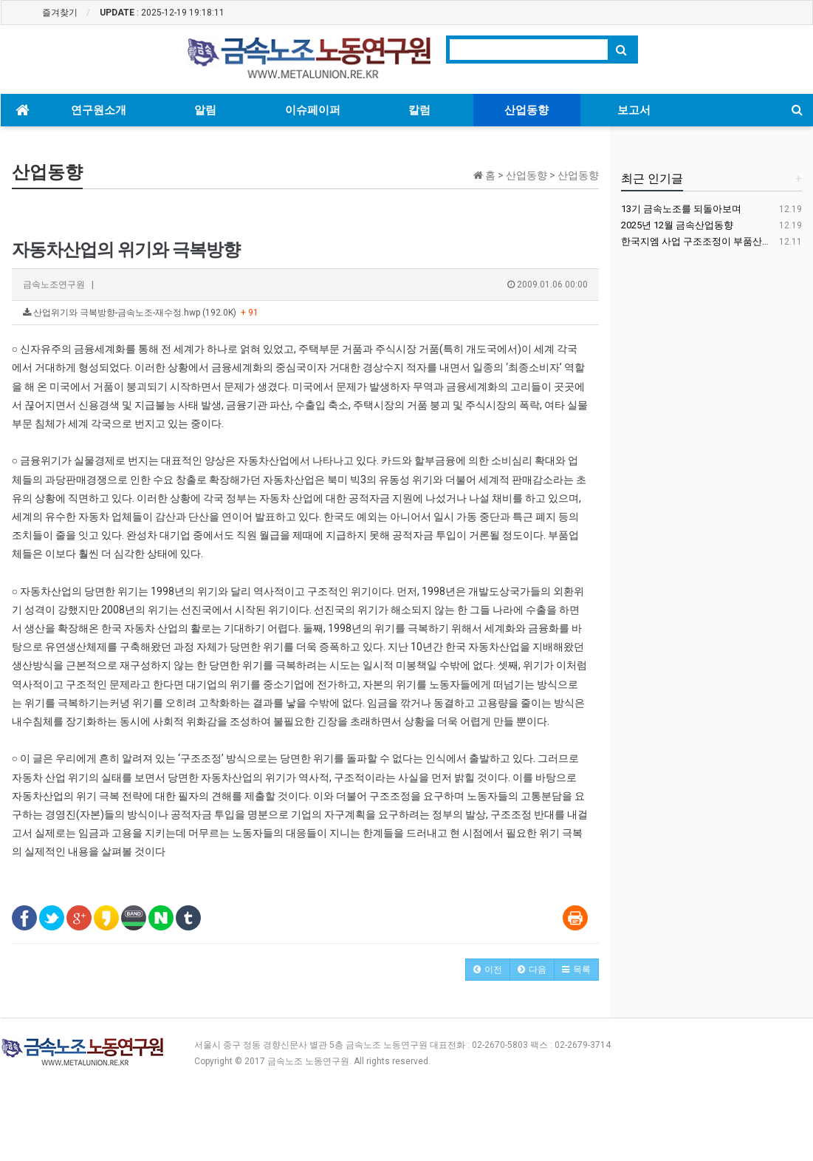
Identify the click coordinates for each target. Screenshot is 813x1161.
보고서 (634, 110)
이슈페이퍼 (312, 110)
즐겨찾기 (60, 12)
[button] (487, 970)
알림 (205, 110)
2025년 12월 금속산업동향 (677, 225)
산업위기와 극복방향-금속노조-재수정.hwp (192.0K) (140, 312)
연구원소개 (98, 110)
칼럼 (419, 110)
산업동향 (526, 110)
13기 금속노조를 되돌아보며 (681, 208)
